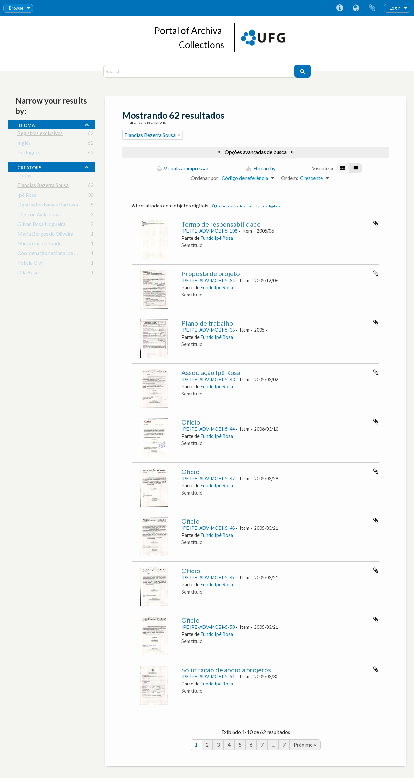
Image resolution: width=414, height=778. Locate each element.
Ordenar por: (205, 178)
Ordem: (289, 178)
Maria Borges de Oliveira (45, 235)
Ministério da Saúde (39, 244)
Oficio (190, 471)
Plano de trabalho (207, 323)
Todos (24, 176)
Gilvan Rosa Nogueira (41, 225)
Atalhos (340, 8)
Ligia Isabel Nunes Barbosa (47, 206)
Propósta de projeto (210, 273)
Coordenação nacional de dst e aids (56, 254)
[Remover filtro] (179, 135)
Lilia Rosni (28, 274)
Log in (395, 8)
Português (28, 153)
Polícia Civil (30, 264)
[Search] (200, 71)
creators (29, 167)
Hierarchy (261, 168)
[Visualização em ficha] (342, 168)
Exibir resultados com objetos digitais (246, 206)
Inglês (24, 144)
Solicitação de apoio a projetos (226, 669)
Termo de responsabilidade (221, 224)
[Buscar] (302, 71)
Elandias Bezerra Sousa (43, 186)
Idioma (356, 8)
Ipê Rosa (27, 196)
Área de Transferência (372, 8)
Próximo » (305, 744)
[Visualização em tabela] (355, 168)
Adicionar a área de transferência (376, 223)
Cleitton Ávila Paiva (39, 215)
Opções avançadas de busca (256, 152)
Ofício (190, 422)
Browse (16, 8)
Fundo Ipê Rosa (217, 238)
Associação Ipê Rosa (210, 372)
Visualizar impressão (183, 168)
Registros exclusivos (40, 134)
